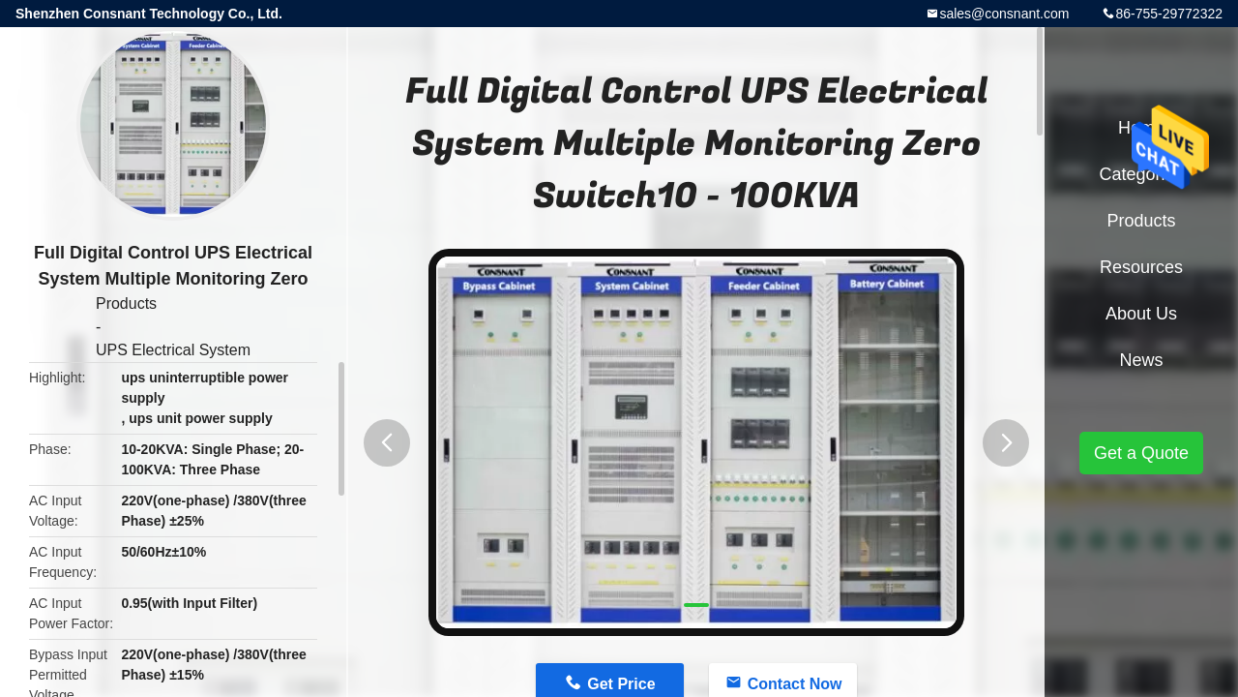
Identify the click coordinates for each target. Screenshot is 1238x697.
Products (126, 303)
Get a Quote (1141, 453)
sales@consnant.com (1004, 13)
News (1141, 360)
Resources (1141, 267)
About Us (1141, 313)
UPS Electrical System (173, 350)
